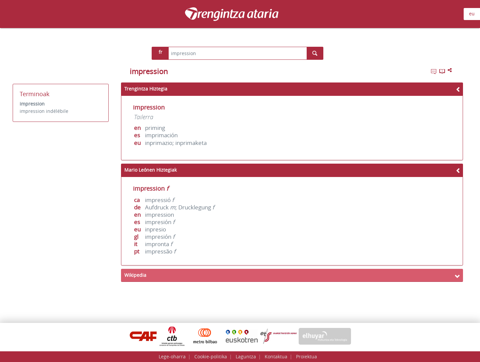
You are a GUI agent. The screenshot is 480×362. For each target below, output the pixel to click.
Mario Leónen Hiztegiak (150, 170)
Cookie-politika (210, 356)
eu (472, 13)
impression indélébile (44, 111)
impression (32, 104)
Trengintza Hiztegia (145, 88)
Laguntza (246, 356)
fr (160, 52)
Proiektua (306, 356)
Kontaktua (276, 356)
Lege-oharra (172, 356)
